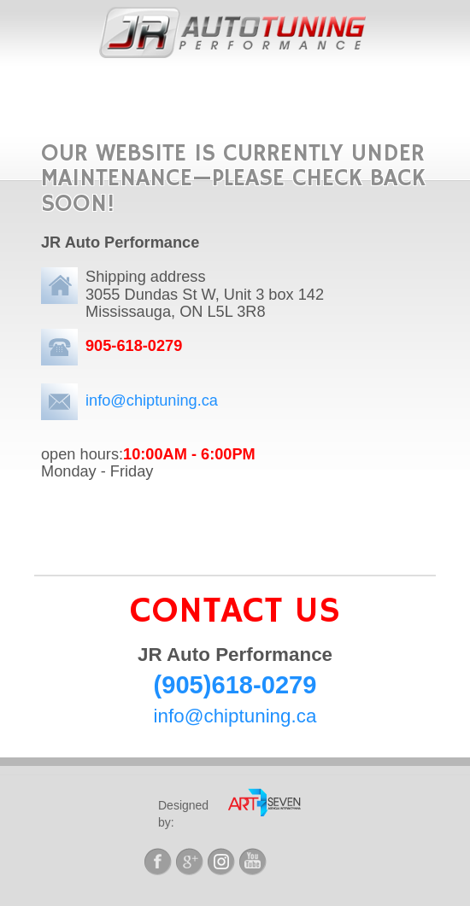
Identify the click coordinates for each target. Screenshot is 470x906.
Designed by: (183, 813)
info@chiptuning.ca (151, 400)
